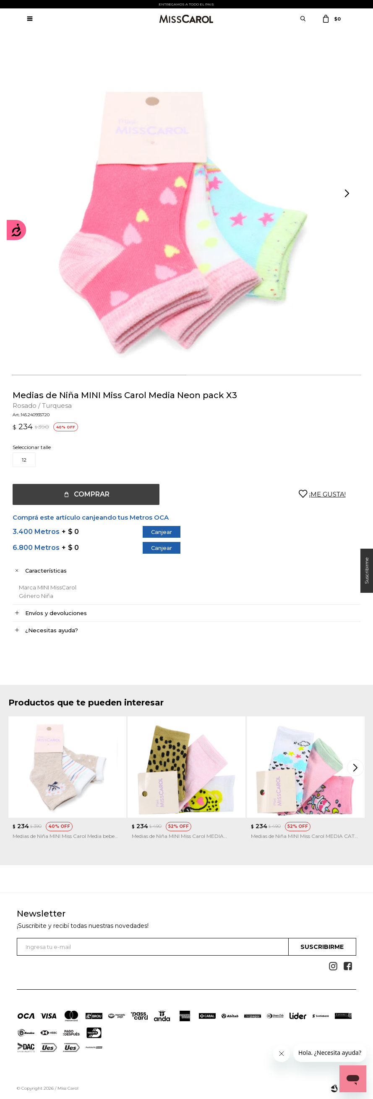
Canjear (161, 531)
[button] (347, 194)
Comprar (92, 494)
